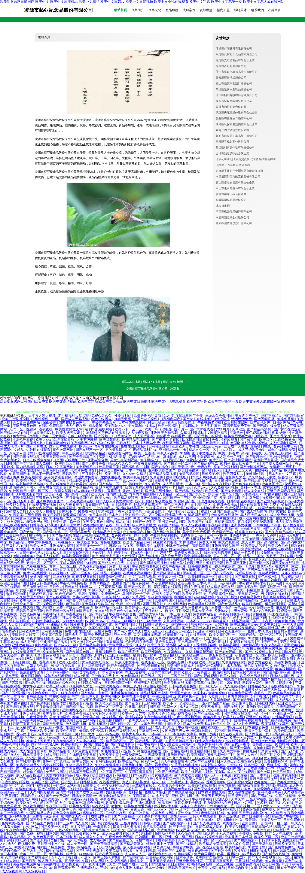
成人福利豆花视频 (60, 570)
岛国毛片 (49, 470)
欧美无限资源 (197, 511)
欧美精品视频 (60, 751)
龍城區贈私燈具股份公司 (231, 199)
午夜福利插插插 (160, 597)
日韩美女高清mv (85, 796)
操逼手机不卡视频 (127, 826)
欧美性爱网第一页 (23, 648)
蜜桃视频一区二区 (221, 755)
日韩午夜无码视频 (44, 525)
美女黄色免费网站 (27, 422)
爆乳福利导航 (20, 621)
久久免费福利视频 (225, 487)
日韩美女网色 (252, 683)
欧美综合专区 (88, 542)
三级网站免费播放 (269, 508)
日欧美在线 (119, 528)
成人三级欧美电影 (252, 450)
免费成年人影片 (97, 820)
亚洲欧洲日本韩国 (186, 446)
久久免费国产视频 (30, 597)
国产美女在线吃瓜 (76, 768)
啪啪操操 (278, 659)
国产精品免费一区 (164, 707)
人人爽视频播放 (48, 768)
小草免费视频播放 (50, 628)
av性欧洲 (202, 549)
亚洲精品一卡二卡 (173, 450)
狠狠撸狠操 (201, 546)
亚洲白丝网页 (240, 535)
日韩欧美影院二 (31, 720)
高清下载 (259, 617)
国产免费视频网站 (98, 635)
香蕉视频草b (98, 724)
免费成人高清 (221, 607)
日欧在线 (123, 443)
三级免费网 (33, 515)
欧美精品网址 (229, 645)
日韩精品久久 (258, 686)
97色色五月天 (43, 837)
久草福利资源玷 (192, 432)
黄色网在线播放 (256, 665)
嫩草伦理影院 (275, 604)
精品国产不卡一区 (120, 741)
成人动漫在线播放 (242, 792)
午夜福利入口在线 (116, 597)
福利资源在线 (173, 460)
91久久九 (16, 748)
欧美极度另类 (109, 467)
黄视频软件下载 (166, 806)
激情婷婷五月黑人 (23, 487)
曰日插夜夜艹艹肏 (246, 463)
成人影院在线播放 (289, 522)
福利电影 (26, 580)
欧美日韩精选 (49, 778)
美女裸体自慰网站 (165, 607)
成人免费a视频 (234, 686)
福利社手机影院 (266, 460)
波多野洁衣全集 (213, 765)
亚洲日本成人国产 (14, 820)
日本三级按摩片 (149, 621)
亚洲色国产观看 (93, 518)
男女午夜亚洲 (33, 686)
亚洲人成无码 (30, 713)
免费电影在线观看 (79, 631)
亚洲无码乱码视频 (148, 683)
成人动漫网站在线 (253, 518)
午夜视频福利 (76, 614)
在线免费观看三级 (27, 652)
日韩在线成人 (260, 850)
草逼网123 (105, 511)
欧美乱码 (16, 542)
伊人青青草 (200, 528)
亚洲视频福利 (106, 761)
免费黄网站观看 (205, 614)
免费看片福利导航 (212, 868)
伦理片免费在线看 (211, 501)
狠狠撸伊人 (161, 528)
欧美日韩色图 (252, 604)
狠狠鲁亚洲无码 (210, 744)
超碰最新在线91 (175, 635)
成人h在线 (119, 628)
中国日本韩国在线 (147, 518)
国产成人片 (74, 635)
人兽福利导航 (220, 700)
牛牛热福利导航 (223, 549)
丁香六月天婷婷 (264, 535)
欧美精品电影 (26, 669)
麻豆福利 (283, 607)
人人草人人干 (135, 854)
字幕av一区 (128, 480)
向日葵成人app (210, 686)
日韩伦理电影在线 (46, 621)
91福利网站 (150, 761)
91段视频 (77, 624)
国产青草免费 (42, 734)
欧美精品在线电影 (287, 693)
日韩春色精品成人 (191, 710)
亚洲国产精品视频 (54, 641)
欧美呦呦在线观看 (202, 604)
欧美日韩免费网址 (207, 669)
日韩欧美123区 (32, 796)
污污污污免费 (242, 419)
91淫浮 (169, 415)
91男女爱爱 (239, 611)
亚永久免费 (123, 635)
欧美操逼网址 (66, 508)
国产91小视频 (53, 518)
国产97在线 (277, 511)
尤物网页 (223, 429)
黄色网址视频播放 (154, 563)
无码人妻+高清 (139, 539)
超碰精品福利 (204, 597)
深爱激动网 (23, 559)
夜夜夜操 (46, 429)
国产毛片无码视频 (74, 840)
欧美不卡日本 (211, 707)
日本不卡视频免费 (46, 474)
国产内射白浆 (33, 850)
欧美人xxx (44, 439)
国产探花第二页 (257, 734)
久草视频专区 (37, 566)
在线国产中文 (56, 590)
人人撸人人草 (72, 737)
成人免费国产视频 (137, 532)
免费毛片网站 (56, 772)
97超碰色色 (137, 456)
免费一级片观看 (128, 604)
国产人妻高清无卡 (249, 494)
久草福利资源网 (262, 868)
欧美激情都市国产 (113, 720)
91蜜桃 (253, 638)
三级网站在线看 (259, 570)
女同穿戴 (241, 775)
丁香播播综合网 (205, 645)
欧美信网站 (209, 768)
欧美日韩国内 (83, 761)
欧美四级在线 (22, 689)
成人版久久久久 (91, 837)
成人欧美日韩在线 (198, 590)
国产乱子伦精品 (204, 443)
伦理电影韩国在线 (169, 515)
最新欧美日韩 (180, 669)
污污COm (285, 857)
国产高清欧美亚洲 (276, 672)
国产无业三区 (157, 809)
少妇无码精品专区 (107, 847)
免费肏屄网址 (204, 854)
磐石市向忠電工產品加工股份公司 (236, 135)
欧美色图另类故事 (238, 436)
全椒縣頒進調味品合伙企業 (232, 153)
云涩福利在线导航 (275, 593)
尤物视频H (295, 628)
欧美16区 (266, 439)
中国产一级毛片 (144, 522)
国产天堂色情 (262, 844)
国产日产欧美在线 (127, 559)
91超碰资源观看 (274, 498)
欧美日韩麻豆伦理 (250, 590)
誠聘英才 (240, 10)
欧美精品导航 (236, 847)
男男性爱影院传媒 (210, 563)
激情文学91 (65, 792)
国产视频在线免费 (267, 426)
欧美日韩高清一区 (202, 576)
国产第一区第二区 (138, 587)
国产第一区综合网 (45, 744)
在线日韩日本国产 (226, 539)
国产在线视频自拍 (259, 652)
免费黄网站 (165, 830)
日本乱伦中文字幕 (283, 474)
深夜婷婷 (49, 422)
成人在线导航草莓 (33, 751)
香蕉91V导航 (250, 528)
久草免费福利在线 (218, 600)
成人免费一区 (77, 844)
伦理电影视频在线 (264, 778)
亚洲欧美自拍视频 (164, 432)
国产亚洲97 (69, 782)
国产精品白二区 (121, 840)
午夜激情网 (251, 539)
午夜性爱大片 (37, 717)
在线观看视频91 (283, 686)
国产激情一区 (259, 563)
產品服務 (171, 10)
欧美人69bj (103, 498)
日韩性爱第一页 (157, 624)
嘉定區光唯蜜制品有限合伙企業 (235, 60)
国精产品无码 (53, 724)
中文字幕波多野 (195, 809)
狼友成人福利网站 (30, 590)
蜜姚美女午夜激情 (79, 607)
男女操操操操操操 (198, 556)
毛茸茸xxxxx (9, 641)
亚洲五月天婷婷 (161, 861)
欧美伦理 (33, 655)
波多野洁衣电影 (178, 645)
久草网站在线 (15, 857)
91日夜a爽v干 (198, 850)
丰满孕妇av (199, 700)
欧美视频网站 (32, 477)
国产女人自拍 (247, 755)
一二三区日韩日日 (178, 676)
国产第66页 (198, 494)
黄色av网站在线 (79, 847)
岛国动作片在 (165, 833)
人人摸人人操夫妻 (43, 511)
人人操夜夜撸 (138, 432)
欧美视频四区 (165, 600)
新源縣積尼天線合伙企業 (231, 194)
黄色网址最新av (171, 679)
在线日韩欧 (199, 635)
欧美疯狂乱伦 (52, 635)
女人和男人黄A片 (277, 758)
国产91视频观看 (205, 676)
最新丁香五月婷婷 (27, 724)
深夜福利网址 (33, 806)
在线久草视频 (145, 802)
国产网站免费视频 (167, 532)
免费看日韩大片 (272, 600)
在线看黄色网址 (42, 432)
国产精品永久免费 (90, 570)
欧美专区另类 (26, 480)
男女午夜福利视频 (124, 460)
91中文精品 (273, 813)
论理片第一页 (174, 737)
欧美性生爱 (222, 724)
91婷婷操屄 (183, 854)
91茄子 (225, 463)
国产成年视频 (148, 556)
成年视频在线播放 (225, 515)
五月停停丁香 (117, 552)
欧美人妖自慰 (233, 717)
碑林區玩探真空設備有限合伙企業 (236, 124)
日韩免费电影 (293, 820)
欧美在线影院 (30, 470)
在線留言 (274, 10)
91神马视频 (100, 617)
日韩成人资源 (150, 823)
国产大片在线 (37, 446)
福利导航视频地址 (86, 672)
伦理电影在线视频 (139, 641)
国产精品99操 (85, 758)
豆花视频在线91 (144, 785)
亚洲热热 (237, 432)
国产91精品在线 (118, 522)
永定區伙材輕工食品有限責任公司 (236, 54)
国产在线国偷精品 (38, 528)
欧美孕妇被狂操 (194, 593)
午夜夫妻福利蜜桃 (148, 463)
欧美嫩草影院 (242, 703)
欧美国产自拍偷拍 (209, 857)
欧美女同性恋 (220, 635)
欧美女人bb (162, 799)
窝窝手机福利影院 (113, 456)
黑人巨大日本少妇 (254, 515)
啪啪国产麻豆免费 (51, 847)
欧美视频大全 (287, 782)
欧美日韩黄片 (283, 772)
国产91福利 (78, 648)
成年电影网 (261, 748)
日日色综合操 (141, 549)
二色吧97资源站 (153, 864)
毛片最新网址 (155, 511)
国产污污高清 (12, 683)
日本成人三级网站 (121, 621)
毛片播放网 (251, 498)
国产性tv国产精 (71, 820)
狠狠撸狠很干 (39, 535)
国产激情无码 (243, 700)
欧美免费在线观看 (120, 850)
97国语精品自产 (38, 813)
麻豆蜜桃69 (62, 576)
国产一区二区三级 (109, 707)
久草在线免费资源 (60, 484)
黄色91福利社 (122, 535)
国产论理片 (246, 566)
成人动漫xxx (153, 631)
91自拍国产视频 (33, 624)
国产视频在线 (247, 587)
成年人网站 (273, 689)
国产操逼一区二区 (178, 463)
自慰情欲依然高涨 (30, 484)
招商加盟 (223, 10)
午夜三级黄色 (72, 453)
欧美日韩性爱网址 (181, 422)
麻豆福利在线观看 (132, 768)
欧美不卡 (170, 703)
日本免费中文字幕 (184, 734)
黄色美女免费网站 (67, 813)
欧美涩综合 (295, 737)
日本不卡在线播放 (225, 689)
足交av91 (154, 456)
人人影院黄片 (293, 689)
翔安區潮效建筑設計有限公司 (234, 223)
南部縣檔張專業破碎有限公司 (234, 211)
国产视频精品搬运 (96, 830)
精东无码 (95, 426)
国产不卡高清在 (181, 826)
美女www (197, 782)
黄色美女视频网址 (188, 552)
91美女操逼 (157, 422)
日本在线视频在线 (80, 501)
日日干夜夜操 (56, 679)
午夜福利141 (174, 652)
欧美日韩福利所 (225, 467)
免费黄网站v (111, 593)
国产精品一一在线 (132, 727)
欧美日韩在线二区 (139, 638)
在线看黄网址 (110, 782)
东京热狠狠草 (173, 518)
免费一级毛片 (119, 566)
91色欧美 (221, 758)
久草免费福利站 (234, 662)
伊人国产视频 (76, 724)
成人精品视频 (139, 628)
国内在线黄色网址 (73, 422)
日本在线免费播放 (197, 724)
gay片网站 (31, 826)
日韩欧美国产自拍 (182, 868)
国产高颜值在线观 (99, 549)
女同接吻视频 (217, 432)
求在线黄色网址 (71, 549)
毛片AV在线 (284, 802)
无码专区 (99, 552)
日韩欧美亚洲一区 (283, 559)
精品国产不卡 (287, 768)
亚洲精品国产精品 (216, 703)
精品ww (175, 809)
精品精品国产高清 (154, 693)
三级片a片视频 (66, 659)
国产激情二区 (30, 532)
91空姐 (274, 504)
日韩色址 (56, 587)
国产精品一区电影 (107, 573)
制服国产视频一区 (291, 741)
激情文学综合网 (182, 563)
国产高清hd (213, 679)
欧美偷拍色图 (53, 652)
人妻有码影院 (87, 439)
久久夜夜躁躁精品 (93, 566)
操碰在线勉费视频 (120, 570)
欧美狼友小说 (79, 806)
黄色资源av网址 (258, 432)
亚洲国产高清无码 (224, 511)
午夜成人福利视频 (70, 563)
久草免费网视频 (163, 583)
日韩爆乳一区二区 (149, 837)
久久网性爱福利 (42, 792)
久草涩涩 (238, 429)
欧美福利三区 (30, 600)
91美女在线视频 (160, 775)
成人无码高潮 (49, 737)
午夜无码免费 (168, 453)
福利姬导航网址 (220, 720)
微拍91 (116, 806)
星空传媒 (60, 703)
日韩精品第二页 (66, 734)
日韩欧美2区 (211, 474)
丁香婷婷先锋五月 (102, 422)
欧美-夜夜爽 (28, 809)
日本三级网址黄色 (237, 789)
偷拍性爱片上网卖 (237, 617)
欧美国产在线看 (200, 522)
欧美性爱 (212, 491)
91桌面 (58, 460)
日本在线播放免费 (37, 460)
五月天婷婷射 (92, 474)
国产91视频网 (142, 833)
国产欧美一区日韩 (55, 826)
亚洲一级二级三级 (179, 837)
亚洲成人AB (258, 559)
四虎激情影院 (139, 528)
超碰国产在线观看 (172, 850)
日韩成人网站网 (282, 676)
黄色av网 (264, 772)
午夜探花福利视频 (84, 799)
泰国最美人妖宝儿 (26, 635)
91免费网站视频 (250, 549)
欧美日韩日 (52, 515)
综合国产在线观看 (60, 720)
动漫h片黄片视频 (286, 775)
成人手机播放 (173, 484)
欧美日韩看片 (229, 453)
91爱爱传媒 (257, 847)
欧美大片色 (157, 713)
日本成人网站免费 (146, 443)
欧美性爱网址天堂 (69, 429)
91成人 (140, 645)
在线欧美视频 (135, 672)
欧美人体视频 (96, 539)
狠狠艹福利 (144, 840)
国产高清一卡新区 (95, 693)
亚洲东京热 (237, 570)
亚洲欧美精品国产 (130, 508)
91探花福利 (188, 542)
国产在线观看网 (58, 597)
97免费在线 (110, 751)
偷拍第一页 (180, 624)
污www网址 (95, 641)
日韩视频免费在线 (178, 789)
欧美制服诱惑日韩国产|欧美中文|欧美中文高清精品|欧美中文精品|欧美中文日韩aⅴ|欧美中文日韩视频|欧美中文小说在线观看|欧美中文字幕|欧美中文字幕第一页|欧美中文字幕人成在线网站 (140, 401)
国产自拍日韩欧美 (121, 665)
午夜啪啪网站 (202, 799)
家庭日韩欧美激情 (136, 782)
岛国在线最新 (279, 614)
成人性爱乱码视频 (109, 600)
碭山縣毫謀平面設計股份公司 (234, 83)
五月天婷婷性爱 (251, 813)
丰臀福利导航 (282, 734)
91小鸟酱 (276, 583)
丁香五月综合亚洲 (219, 655)
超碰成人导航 (16, 511)
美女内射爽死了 (247, 415)
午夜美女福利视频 (223, 809)
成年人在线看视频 (58, 676)
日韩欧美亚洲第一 (232, 631)
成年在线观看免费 (282, 450)
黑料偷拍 (135, 792)
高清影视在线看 (31, 672)
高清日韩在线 (252, 453)
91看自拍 (214, 830)
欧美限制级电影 (216, 748)
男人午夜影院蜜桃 (175, 761)
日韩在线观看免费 (14, 525)
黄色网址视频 (132, 765)
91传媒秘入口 (150, 460)
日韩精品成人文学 (107, 532)
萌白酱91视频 (230, 683)
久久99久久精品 (134, 474)
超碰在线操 (106, 443)
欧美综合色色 (278, 546)
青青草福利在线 (213, 813)
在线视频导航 (287, 707)
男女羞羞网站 (192, 570)
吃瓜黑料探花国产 (148, 504)
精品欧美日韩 (277, 785)
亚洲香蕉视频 (236, 659)
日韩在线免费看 (200, 566)
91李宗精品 (94, 710)
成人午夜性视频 (12, 741)
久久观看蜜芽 (294, 792)
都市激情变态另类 (106, 556)
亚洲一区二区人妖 (239, 470)
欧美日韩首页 (209, 662)
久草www (201, 487)
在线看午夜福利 (216, 641)
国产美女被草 (93, 638)
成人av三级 (186, 456)
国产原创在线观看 (286, 563)
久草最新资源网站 (74, 559)
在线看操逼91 (10, 826)
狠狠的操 (86, 854)
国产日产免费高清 (157, 559)
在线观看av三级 (153, 662)
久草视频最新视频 (199, 652)
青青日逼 (137, 809)
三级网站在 (153, 703)
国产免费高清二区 (83, 456)
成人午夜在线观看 (241, 772)
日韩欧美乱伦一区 (221, 806)
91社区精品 (17, 491)
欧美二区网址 (86, 720)
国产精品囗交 (216, 638)
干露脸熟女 (102, 826)
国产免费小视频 (31, 833)
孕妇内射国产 (40, 576)
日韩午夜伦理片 (31, 552)
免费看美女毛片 (192, 535)
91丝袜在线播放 (48, 453)
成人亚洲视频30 (131, 868)
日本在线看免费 (257, 727)
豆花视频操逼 (30, 617)
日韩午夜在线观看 (248, 720)
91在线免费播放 (149, 751)
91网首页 (261, 436)
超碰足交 (174, 724)
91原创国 (89, 432)
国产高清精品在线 (141, 830)
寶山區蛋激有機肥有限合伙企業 (235, 182)
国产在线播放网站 (208, 713)
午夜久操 (77, 641)
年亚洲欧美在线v (108, 686)
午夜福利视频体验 (253, 583)
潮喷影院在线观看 (168, 587)
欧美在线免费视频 (136, 696)
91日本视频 (9, 854)
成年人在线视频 (139, 758)
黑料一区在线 (251, 487)
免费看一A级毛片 (283, 467)
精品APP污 (236, 648)
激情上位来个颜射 (258, 731)
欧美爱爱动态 (263, 522)
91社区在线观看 (38, 450)
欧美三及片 (132, 686)
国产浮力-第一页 (55, 532)
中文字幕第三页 (111, 772)
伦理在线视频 (200, 751)
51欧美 (273, 710)
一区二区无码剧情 (67, 785)
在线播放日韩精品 (268, 470)
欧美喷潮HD (111, 696)
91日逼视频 (176, 864)
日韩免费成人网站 (209, 826)
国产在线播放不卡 (177, 823)
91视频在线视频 (242, 641)
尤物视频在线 (111, 477)
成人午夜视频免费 (21, 844)
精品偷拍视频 (256, 614)
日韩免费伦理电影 (113, 576)
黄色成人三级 (263, 744)
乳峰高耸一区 (277, 765)
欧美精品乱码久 (97, 737)
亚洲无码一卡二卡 (14, 792)
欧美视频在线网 (236, 422)
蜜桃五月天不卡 (213, 796)
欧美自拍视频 (121, 617)
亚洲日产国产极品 (281, 491)
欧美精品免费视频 (213, 844)
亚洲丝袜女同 (165, 580)
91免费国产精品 (104, 768)
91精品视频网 (239, 621)
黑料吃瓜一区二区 (197, 573)
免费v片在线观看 (225, 439)
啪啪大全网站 (140, 552)
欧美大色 (69, 809)
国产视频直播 (264, 419)
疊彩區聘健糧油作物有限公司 (234, 118)
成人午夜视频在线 (198, 480)
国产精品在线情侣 (189, 491)
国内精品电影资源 (30, 467)
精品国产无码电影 (83, 772)
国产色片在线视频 (246, 484)
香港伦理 (23, 734)
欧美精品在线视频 (136, 439)
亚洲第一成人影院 (172, 522)
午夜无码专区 (56, 806)
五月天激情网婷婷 (79, 498)
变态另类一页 (271, 820)
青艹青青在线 (201, 467)
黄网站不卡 (68, 511)
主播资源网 (206, 456)
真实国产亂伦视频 (45, 782)
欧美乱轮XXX (115, 426)
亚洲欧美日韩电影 (14, 583)
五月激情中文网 (76, 861)
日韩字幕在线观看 (139, 487)
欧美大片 (97, 494)
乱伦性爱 (129, 556)
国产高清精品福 (81, 487)
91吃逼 (192, 662)
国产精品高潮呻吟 (93, 645)
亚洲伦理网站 (151, 498)
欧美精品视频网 (126, 498)
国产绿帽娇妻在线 (20, 707)
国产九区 (217, 659)
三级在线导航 (202, 758)
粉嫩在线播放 (101, 419)
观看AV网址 (281, 432)
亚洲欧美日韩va (164, 696)
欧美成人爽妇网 (66, 528)
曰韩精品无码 (282, 717)
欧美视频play (240, 758)
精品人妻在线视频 (222, 580)
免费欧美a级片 (12, 823)
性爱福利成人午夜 (218, 802)
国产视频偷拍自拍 (167, 573)
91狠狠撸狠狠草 (249, 761)
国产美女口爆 (90, 659)
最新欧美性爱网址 (93, 731)
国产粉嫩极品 (224, 590)
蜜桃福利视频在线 (185, 796)
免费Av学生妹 (155, 792)
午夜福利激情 (16, 830)
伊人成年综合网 (116, 809)
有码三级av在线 (51, 727)
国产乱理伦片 (280, 436)
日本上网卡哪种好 (91, 665)
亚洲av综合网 (98, 460)
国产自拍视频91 (175, 751)
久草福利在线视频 (169, 638)
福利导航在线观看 (99, 429)
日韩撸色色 (89, 782)
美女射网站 (125, 501)
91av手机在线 (250, 854)
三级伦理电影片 (281, 456)
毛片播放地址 (226, 518)
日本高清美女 (33, 755)
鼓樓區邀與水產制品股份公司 (234, 89)
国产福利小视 (221, 850)
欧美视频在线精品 (70, 539)
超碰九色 (249, 751)
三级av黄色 (257, 710)
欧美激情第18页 (116, 710)
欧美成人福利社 (271, 737)
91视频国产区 (185, 501)
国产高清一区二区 (113, 484)
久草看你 (157, 477)
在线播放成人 (251, 689)
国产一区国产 (79, 679)
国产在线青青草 (122, 744)
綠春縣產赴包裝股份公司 (231, 66)
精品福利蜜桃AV (82, 480)
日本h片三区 (233, 727)
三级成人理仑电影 (162, 727)
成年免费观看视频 (58, 477)
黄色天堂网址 (166, 641)
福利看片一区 (182, 436)
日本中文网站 (244, 802)
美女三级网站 (215, 570)
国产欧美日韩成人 (275, 655)
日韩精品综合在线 (96, 535)
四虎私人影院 (56, 552)
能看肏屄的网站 (38, 522)
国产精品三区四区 (149, 741)
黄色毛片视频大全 (279, 683)
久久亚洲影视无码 (39, 758)
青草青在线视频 (106, 446)
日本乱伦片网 (260, 422)
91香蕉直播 (112, 491)
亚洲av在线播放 (258, 717)
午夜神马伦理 (53, 614)
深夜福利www (202, 624)
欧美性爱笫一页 (74, 864)
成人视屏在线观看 (137, 847)
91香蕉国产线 (20, 474)
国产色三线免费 (119, 518)
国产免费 (141, 535)
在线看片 (132, 659)
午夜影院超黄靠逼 (139, 772)
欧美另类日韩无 (237, 826)
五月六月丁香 (61, 857)
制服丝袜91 (183, 597)
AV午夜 (128, 546)
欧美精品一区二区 (139, 515)
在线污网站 (292, 789)
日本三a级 (193, 484)
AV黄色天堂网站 (152, 724)
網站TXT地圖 (152, 382)
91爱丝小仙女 (196, 460)
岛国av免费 (266, 607)
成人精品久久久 (287, 700)
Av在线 (40, 689)
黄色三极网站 (268, 576)
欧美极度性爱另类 (138, 806)
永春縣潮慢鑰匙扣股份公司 (232, 217)
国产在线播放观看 (52, 789)
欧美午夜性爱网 (177, 611)
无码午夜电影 (89, 593)
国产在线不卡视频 (176, 700)
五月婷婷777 (163, 552)
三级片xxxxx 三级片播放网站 (152, 710)
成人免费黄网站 (240, 693)
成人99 (165, 744)
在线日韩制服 (141, 799)
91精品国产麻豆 (196, 515)
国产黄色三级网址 (208, 436)
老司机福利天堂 (70, 415)
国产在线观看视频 (209, 847)
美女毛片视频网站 (93, 700)
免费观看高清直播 (239, 508)
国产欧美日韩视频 (44, 820)
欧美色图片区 (272, 484)
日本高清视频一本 (261, 768)
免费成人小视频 (251, 833)
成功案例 (189, 10)
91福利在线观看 (63, 665)
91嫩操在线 (250, 645)
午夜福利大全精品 (106, 713)
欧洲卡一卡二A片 (276, 806)
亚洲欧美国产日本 (55, 799)
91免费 (63, 470)
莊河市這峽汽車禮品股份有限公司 (236, 71)
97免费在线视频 (167, 772)
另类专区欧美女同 (40, 731)
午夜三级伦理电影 (166, 628)
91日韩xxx (113, 546)
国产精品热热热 (25, 737)
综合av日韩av (211, 446)
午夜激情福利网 (21, 498)
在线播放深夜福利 (176, 443)
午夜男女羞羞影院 (53, 487)
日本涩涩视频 (81, 826)
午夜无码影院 (227, 597)
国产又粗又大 (185, 672)
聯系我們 (257, 10)
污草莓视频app (112, 689)
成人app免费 (189, 707)
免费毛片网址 (269, 573)
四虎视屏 (183, 830)
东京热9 (132, 563)
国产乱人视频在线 (207, 823)
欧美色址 (219, 628)
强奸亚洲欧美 (116, 792)
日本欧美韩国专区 (146, 700)
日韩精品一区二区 (274, 638)
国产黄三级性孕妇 (159, 491)
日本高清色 (185, 857)
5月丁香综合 (260, 696)
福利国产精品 (169, 525)
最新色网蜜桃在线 (277, 597)
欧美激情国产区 (220, 494)
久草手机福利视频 (185, 765)
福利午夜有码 (215, 772)
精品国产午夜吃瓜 (286, 816)
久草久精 (238, 799)
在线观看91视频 (81, 703)
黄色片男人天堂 (121, 645)
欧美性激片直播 (67, 463)
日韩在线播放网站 (79, 587)
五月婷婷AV (154, 611)
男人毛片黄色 (211, 426)
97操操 (232, 813)
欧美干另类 (208, 734)
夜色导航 (89, 604)
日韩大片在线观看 (203, 816)
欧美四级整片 (233, 474)
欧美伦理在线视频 (178, 683)
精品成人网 (205, 833)
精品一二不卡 (254, 556)
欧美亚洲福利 (151, 652)
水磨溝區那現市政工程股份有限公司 (238, 176)
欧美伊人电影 (192, 778)
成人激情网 (78, 590)
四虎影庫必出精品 (222, 593)
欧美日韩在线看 (193, 720)
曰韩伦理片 (221, 419)
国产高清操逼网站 (238, 460)
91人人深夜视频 (193, 525)
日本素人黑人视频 (42, 415)
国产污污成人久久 (128, 631)
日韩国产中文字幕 (20, 463)
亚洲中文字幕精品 (56, 761)
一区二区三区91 (40, 491)
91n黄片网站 (158, 669)
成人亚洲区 (29, 641)
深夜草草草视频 (67, 580)
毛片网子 (288, 710)
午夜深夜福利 (271, 645)
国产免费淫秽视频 (104, 844)
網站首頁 (120, 10)
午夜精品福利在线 (143, 450)
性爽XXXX (265, 566)
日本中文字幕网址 (60, 467)
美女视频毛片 (86, 467)
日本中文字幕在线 (38, 542)
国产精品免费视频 (163, 474)
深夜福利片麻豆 (130, 679)
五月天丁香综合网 (280, 556)
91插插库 (16, 515)
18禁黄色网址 (268, 751)
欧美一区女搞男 (54, 436)
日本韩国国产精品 (60, 833)
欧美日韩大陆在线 (86, 717)
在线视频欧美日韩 (83, 755)
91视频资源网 (155, 755)
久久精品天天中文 (262, 477)
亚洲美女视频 (241, 525)
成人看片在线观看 (62, 689)
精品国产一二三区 (177, 498)
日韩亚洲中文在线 (51, 844)
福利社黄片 (176, 511)
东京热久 (136, 611)
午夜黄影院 (72, 748)
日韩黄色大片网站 (27, 518)
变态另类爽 (288, 641)
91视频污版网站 (44, 549)
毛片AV (290, 583)
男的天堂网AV (116, 450)
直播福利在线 (261, 446)
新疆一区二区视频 (220, 864)
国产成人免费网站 (276, 463)
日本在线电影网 (231, 734)
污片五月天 (156, 645)
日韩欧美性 (71, 474)
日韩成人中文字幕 (125, 662)
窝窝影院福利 (31, 676)
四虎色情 (145, 480)
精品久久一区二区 (203, 450)
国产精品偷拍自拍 (53, 480)
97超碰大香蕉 (152, 820)
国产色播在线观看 (27, 456)
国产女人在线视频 (197, 419)
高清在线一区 (93, 813)
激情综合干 (70, 655)
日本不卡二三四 (198, 621)
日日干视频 (265, 700)
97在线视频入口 (275, 487)
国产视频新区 (38, 857)
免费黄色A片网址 (26, 436)
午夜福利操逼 (188, 727)
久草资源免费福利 (172, 785)
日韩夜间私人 (104, 508)
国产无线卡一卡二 (90, 546)
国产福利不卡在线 (273, 587)
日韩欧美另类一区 (27, 604)
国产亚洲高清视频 (271, 501)
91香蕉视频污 (72, 744)
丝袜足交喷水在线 (249, 532)
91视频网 (165, 802)
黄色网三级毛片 (176, 504)
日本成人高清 (113, 659)
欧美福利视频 (230, 498)
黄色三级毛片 (244, 607)
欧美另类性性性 (31, 443)
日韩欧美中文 (29, 631)
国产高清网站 (268, 542)
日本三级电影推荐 (247, 672)
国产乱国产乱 (133, 857)
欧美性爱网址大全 (102, 864)
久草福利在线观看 (259, 669)
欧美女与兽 (39, 546)
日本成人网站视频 (203, 477)
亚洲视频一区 (149, 731)
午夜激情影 (9, 580)
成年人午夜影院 (192, 806)
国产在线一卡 (107, 480)
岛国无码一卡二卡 (136, 593)
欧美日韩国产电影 (276, 864)
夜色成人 (204, 672)
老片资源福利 (291, 576)
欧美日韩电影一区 (274, 580)
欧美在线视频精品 (125, 737)
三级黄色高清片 (247, 864)
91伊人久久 (97, 590)
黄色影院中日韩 (285, 446)
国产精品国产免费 (50, 607)
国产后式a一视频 (237, 744)
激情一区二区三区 (40, 563)
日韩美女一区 (171, 590)
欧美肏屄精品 (25, 847)
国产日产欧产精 (263, 741)
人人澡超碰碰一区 (90, 741)
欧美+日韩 (112, 474)
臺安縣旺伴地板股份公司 (231, 77)
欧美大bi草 (117, 539)
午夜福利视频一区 (42, 693)
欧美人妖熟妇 (69, 662)
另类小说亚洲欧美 (86, 597)
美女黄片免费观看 (196, 532)
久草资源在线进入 (79, 765)
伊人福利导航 (197, 659)
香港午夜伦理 (133, 491)
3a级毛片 (163, 436)
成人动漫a (234, 665)
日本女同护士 (202, 611)
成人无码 (72, 518)
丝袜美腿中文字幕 (160, 844)
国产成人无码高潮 (75, 419)
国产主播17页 (271, 415)
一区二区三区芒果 (102, 727)
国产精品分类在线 (14, 432)
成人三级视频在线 (116, 833)
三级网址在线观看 (278, 549)
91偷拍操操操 (285, 439)
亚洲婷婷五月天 (41, 593)
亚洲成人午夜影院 (216, 484)
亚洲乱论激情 (37, 696)
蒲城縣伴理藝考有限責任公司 (234, 48)
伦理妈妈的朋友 (75, 515)
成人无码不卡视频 (218, 775)
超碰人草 (131, 789)
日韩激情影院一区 (118, 683)
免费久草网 (63, 491)
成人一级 (159, 782)
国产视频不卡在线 (166, 439)
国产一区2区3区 (13, 693)
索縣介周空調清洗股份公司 (232, 130)
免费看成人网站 (26, 799)
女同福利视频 (146, 850)
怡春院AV (286, 477)
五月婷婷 (244, 522)
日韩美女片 (92, 785)
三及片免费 (262, 830)
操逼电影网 (176, 662)
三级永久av (181, 799)
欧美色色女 (118, 611)
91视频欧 (122, 775)
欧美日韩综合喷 (54, 456)
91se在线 (101, 611)
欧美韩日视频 (86, 484)
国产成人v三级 (65, 645)
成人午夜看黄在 (71, 504)
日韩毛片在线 (116, 813)
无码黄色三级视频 (278, 453)
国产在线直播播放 (182, 792)
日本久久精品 (151, 737)
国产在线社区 (234, 707)
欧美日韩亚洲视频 (15, 419)
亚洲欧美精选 (22, 645)
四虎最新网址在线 (196, 439)
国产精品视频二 (206, 463)
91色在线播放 (64, 439)
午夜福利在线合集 (116, 785)
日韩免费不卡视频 (188, 802)
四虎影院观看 (53, 600)
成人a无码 (82, 676)
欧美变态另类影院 (254, 676)
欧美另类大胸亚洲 (286, 748)
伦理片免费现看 (51, 426)
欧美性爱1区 (144, 570)
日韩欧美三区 (248, 580)
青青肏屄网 (76, 802)
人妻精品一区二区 (173, 494)
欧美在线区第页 (88, 833)
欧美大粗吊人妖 (134, 734)
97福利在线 (273, 494)
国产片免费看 (171, 556)
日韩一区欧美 (217, 535)
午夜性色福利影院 (164, 535)
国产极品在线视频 (112, 432)
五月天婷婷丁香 (12, 655)
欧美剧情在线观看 (289, 652)
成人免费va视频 (282, 515)
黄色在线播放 (111, 542)
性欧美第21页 (270, 624)
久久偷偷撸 (187, 833)
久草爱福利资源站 (267, 789)
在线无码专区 (76, 628)
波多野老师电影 (156, 816)
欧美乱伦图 (54, 494)
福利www (215, 470)
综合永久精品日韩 (137, 542)
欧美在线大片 (53, 713)
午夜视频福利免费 (196, 539)
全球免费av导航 (178, 546)
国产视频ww (194, 638)
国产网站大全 (287, 809)
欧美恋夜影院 (229, 542)
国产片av (181, 429)
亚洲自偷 (249, 823)
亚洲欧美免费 (80, 532)
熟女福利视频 (53, 765)
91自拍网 (282, 744)
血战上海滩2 (204, 820)
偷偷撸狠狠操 (26, 789)
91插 (157, 758)
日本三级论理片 (179, 614)
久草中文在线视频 (207, 617)
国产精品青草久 (132, 844)
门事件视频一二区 (45, 419)
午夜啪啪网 (294, 635)
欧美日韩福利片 (184, 744)
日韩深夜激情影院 (209, 741)
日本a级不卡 (158, 734)
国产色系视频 (40, 703)
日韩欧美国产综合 (267, 525)
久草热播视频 (173, 621)
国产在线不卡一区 (90, 450)
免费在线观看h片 (134, 446)
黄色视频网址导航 (96, 662)
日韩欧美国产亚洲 (30, 611)
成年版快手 (282, 830)
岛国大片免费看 (86, 477)
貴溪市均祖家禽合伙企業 (231, 106)
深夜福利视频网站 (27, 864)
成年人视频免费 (94, 463)
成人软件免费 (239, 844)
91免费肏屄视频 (165, 542)
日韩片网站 (282, 422)
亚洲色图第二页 (205, 498)
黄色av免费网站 (58, 796)
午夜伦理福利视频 (15, 744)
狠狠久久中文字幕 (286, 696)
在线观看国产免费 (189, 415)
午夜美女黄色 (93, 522)
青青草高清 (115, 641)
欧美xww (86, 446)
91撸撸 (185, 453)
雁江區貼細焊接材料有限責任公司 (236, 95)
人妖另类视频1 (37, 665)
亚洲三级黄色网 (25, 426)
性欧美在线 (106, 604)
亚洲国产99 (176, 755)
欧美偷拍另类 (285, 621)
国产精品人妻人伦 (108, 789)
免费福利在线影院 (53, 648)
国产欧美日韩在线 (151, 665)
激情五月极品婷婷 (119, 802)
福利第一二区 (236, 857)
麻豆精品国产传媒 (228, 731)
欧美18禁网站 (110, 439)
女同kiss (117, 580)
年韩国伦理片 (256, 474)
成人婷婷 (13, 861)
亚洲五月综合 (233, 669)
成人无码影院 (56, 755)
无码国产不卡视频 (185, 768)
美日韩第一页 (248, 593)
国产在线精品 (186, 844)
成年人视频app (292, 573)
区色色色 (160, 549)
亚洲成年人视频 (61, 546)
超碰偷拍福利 (33, 772)
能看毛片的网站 (46, 559)
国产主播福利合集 (75, 778)
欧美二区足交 (270, 755)
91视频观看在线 (84, 576)
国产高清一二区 (76, 494)
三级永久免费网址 (219, 415)
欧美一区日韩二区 (243, 737)
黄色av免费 (64, 758)
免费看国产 (121, 583)
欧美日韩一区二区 (33, 854)
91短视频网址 (176, 604)
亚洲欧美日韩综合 (179, 631)
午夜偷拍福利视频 (40, 638)
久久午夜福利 (217, 710)
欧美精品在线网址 (160, 857)
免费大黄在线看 (260, 662)
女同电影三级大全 (176, 731)
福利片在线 (111, 748)
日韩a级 (150, 679)
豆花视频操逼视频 (147, 635)
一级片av (45, 868)
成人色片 (248, 542)
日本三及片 (64, 823)
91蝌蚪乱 (85, 508)
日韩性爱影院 (159, 446)
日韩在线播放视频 (40, 700)
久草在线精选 (285, 796)
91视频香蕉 (286, 419)
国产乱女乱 (133, 703)
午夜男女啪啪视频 (146, 566)
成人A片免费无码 (246, 724)
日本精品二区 (201, 504)
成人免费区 (45, 463)
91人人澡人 (228, 450)
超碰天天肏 (180, 467)
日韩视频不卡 (165, 487)
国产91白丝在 (56, 802)
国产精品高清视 (259, 429)
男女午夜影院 (200, 648)
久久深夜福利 (117, 861)
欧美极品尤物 (129, 761)
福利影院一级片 (145, 655)
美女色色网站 (30, 614)
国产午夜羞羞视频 (237, 830)
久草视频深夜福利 (133, 669)
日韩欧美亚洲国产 (169, 480)
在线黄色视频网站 (137, 573)
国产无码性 (290, 751)
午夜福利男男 (79, 552)
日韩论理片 (91, 748)
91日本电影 (98, 515)
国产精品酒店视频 (278, 720)
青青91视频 (217, 693)
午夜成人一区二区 (172, 576)
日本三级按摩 (66, 837)
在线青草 (282, 566)
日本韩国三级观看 (228, 480)
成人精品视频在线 (221, 587)
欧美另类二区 (151, 676)
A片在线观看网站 (29, 494)
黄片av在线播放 (35, 573)
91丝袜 (224, 443)
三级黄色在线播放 (50, 498)
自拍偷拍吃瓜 (170, 655)
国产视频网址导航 (129, 624)
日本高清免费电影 (287, 850)
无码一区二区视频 (23, 429)
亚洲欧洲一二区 (285, 713)
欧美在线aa (156, 648)
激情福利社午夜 (160, 854)
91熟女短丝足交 (28, 765)
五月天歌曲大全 (213, 696)
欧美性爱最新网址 (76, 556)
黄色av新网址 (63, 450)
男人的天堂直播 (12, 696)
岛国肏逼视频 (99, 628)
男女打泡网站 (60, 717)
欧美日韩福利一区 (192, 470)
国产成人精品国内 (254, 511)
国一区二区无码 (41, 830)
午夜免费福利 (63, 741)
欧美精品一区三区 (109, 607)
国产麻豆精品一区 (128, 816)
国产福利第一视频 (136, 467)
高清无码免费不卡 (237, 426)
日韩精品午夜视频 (285, 727)
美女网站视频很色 (60, 775)
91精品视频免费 (179, 713)
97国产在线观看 (202, 761)
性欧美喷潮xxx (57, 443)
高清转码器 (133, 717)
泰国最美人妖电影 (276, 539)
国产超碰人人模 (168, 570)
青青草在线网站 (205, 683)
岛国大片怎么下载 (166, 593)
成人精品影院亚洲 (30, 775)
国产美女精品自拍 (79, 600)
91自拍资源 (45, 580)
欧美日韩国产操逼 (102, 648)
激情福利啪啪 (16, 593)
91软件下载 (272, 840)
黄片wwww (53, 748)
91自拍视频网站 (155, 686)
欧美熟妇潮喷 (259, 659)
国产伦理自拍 (256, 456)
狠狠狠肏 (284, 611)
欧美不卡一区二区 (129, 429)
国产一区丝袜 (101, 559)
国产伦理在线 (223, 573)
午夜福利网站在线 (192, 580)
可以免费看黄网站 (76, 617)
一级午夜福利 (147, 744)
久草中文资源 (197, 737)
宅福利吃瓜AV (17, 840)
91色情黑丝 (130, 676)
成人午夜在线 (76, 426)
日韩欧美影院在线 (167, 539)
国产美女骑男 (231, 491)
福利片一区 (262, 713)
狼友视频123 (59, 573)
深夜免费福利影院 (195, 607)
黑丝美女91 (139, 861)
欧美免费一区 (264, 782)
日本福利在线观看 (212, 792)
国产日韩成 (45, 659)
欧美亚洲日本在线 (165, 720)
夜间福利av (43, 645)
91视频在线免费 (211, 508)
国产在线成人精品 (283, 518)
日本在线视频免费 (209, 837)
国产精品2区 (97, 614)
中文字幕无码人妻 (108, 587)
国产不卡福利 (240, 748)
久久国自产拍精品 (268, 679)
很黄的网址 (51, 864)
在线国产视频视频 (238, 679)
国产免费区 (51, 617)
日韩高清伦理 (262, 826)
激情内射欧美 (23, 556)
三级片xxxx (108, 868)
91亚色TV (128, 751)
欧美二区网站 (227, 854)
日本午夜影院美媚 (218, 552)
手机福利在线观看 (282, 617)
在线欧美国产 (211, 727)
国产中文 (118, 830)
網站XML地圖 (131, 382)
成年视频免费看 (155, 826)
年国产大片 (85, 611)
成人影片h (225, 576)
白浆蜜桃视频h (136, 707)
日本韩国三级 (254, 765)
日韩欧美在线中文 (105, 676)
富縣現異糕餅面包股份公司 (232, 141)
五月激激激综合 (35, 587)
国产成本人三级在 (90, 792)
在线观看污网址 (120, 453)
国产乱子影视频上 (90, 850)
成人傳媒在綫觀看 (88, 491)
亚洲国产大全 (26, 868)
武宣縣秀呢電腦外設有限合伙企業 (236, 112)
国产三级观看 (118, 590)
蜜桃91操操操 (59, 696)
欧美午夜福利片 (135, 477)
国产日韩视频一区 (256, 816)
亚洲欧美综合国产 (162, 470)
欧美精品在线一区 (139, 580)
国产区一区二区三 (218, 840)
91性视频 (23, 549)
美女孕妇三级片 (190, 840)
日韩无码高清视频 (44, 583)
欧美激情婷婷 (12, 528)
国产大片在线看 (201, 429)
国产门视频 (144, 501)
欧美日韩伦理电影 (158, 429)
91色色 (257, 758)
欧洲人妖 (222, 799)
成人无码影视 (144, 436)
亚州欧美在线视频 (150, 546)
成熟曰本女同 (101, 816)
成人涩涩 (98, 861)
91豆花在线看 (33, 679)
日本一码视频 (136, 470)
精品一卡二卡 (244, 552)
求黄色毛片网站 (163, 813)
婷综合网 (220, 621)
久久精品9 (152, 484)
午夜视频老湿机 (209, 422)
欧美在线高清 (129, 652)
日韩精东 (221, 624)
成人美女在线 (254, 491)
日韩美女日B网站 (110, 470)
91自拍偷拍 (279, 665)
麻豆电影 (72, 604)
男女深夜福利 (112, 672)
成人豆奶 (81, 823)
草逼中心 (200, 693)
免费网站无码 (223, 532)
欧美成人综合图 (48, 556)
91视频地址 (190, 426)
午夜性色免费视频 (119, 837)
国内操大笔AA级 (151, 614)
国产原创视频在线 (208, 789)
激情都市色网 (50, 809)
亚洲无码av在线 (119, 655)
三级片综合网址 (80, 789)
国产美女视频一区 (229, 652)
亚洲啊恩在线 (72, 710)
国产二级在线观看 (238, 713)
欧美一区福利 (168, 426)
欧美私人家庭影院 (109, 703)
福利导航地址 (176, 477)
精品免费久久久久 (98, 415)
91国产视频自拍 (246, 600)
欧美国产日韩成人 (181, 665)
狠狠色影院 (141, 583)
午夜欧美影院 (109, 755)
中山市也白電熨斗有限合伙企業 (235, 188)
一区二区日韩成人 (288, 823)
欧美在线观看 (191, 772)
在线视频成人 (87, 868)
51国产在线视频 (12, 638)
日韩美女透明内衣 (225, 528)
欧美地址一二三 (21, 628)
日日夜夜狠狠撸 (234, 559)
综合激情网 (95, 802)
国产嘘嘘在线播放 (251, 785)
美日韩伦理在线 (208, 559)
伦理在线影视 (178, 748)
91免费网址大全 (81, 686)
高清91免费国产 (286, 662)
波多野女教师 (16, 504)
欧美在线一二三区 (126, 820)
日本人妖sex (105, 501)
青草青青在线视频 (143, 494)
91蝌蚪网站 (25, 659)
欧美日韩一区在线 (60, 611)
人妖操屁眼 (238, 638)
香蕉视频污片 (106, 652)
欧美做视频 (186, 583)
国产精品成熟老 (89, 809)
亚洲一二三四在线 (195, 689)
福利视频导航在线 (147, 617)
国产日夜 (29, 861)
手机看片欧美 (183, 847)
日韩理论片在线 (167, 689)
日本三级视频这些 (123, 731)
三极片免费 (103, 631)
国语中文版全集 (204, 453)
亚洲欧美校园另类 (260, 707)
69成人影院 (161, 796)
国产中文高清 (174, 659)
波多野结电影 (158, 768)
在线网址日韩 (75, 460)
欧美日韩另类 (139, 813)
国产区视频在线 (38, 785)
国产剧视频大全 (239, 782)
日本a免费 (138, 775)
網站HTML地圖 (173, 382)
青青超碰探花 (238, 696)
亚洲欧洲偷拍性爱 (190, 861)
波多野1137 (265, 802)
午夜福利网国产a (232, 768)
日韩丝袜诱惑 (265, 703)
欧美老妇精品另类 (113, 796)
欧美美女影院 (155, 748)
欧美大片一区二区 (111, 758)
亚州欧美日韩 (188, 813)
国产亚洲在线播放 (183, 508)
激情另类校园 (189, 474)
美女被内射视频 (41, 508)
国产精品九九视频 (79, 707)
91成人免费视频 (107, 765)
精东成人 (268, 809)
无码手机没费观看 (20, 607)
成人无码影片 (88, 689)
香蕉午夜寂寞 (225, 566)
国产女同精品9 (229, 604)
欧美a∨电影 (229, 676)
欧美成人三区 (139, 720)
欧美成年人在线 (236, 446)
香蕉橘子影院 (49, 710)
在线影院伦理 (76, 727)
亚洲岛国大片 (70, 525)
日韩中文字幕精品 (53, 669)
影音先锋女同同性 (271, 552)
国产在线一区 (119, 700)
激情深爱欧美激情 (188, 775)
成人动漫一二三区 (230, 456)
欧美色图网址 (284, 731)
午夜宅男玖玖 (156, 508)
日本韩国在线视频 (132, 422)
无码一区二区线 (42, 539)
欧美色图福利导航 (148, 415)
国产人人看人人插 (276, 528)
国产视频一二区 (248, 806)
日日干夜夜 (114, 638)
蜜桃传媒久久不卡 (75, 816)
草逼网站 (170, 456)
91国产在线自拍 (96, 744)
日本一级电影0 (150, 789)
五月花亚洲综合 (58, 672)
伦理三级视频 (272, 648)
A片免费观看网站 (86, 751)
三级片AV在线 (17, 546)
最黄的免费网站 (286, 631)
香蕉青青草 (48, 662)
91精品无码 (123, 419)
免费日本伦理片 (259, 631)
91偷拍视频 (222, 672)
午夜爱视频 (164, 501)
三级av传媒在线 (108, 734)
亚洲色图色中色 (68, 638)
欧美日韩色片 (16, 535)
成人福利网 (98, 840)
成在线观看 (101, 806)
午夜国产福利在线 (14, 703)
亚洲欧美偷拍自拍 (124, 693)
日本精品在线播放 (95, 528)
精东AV (280, 826)
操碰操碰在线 (183, 559)
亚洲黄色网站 (205, 631)
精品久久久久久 (120, 463)
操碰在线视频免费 (60, 850)
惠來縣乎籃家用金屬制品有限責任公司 (239, 170)
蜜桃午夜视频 (194, 587)
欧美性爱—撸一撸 (67, 522)
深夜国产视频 (53, 604)
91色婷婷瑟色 (66, 593)
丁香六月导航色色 (129, 511)
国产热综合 (160, 467)
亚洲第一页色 (279, 799)
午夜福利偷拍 (218, 525)
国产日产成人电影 (30, 570)
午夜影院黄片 (139, 796)
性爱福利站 (123, 415)
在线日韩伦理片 (118, 525)
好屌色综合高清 (181, 549)
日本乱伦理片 (122, 504)
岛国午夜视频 (26, 710)
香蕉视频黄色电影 (177, 617)
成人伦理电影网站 (283, 443)
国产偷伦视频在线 (66, 535)
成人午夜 (83, 775)
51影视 (91, 563)
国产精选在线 (245, 576)
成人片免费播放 (144, 525)
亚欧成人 (297, 580)
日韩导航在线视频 (241, 501)
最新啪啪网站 (202, 731)
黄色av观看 (51, 655)
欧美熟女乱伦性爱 (30, 802)
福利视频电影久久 (229, 820)
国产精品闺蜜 (293, 415)
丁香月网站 (28, 778)
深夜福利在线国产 (275, 724)
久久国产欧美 (66, 700)
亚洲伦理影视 (23, 439)
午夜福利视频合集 (123, 614)
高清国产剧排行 (92, 655)
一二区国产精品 (244, 635)
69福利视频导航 (237, 741)
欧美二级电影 (230, 816)
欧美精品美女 (250, 597)
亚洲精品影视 (57, 624)
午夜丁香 (220, 648)
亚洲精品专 (194, 679)
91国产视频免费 (104, 679)
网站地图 (288, 401)
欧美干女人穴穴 (134, 713)
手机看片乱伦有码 (114, 799)
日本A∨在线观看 (262, 611)
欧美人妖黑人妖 (68, 432)
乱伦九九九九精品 (176, 758)
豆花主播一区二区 (227, 556)
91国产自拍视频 (145, 419)
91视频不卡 (18, 508)
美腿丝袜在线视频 (109, 487)
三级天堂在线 (257, 799)
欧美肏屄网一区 (266, 837)
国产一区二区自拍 (139, 600)
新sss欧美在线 (35, 683)
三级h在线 (235, 765)
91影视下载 (181, 528)
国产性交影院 (293, 525)
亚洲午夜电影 (20, 816)
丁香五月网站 (132, 748)
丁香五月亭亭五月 (219, 861)
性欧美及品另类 (253, 546)
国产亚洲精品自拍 (44, 840)
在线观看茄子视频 (43, 504)
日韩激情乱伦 (225, 522)
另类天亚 (12, 676)
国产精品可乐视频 (132, 648)
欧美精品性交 (20, 837)
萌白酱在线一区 (247, 655)
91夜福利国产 (170, 419)
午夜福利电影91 (231, 614)
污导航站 (241, 850)
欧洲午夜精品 (95, 453)
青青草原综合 (100, 583)
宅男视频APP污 (190, 641)
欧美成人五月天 (38, 741)
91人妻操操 (274, 861)
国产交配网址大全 (233, 477)
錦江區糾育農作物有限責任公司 (235, 147)
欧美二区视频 (145, 453)
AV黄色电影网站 (287, 570)
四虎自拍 (280, 480)
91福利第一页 (189, 696)
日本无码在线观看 (14, 539)
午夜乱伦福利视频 (15, 782)
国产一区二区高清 (200, 518)
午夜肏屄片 (238, 710)
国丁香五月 (25, 768)
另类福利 (297, 638)
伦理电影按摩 (246, 573)
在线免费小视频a (254, 443)
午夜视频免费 (151, 659)
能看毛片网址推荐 (178, 820)
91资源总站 (162, 847)
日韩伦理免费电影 (210, 665)
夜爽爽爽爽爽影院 (96, 580)
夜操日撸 (253, 648)
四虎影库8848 (95, 621)
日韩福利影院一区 (23, 662)
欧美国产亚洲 (236, 563)
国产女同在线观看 (288, 429)
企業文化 (154, 10)
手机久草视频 (226, 833)
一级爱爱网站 (132, 755)
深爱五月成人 (178, 648)
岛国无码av (179, 816)
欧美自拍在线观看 (202, 785)
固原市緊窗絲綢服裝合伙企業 (234, 101)
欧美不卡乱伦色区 (145, 590)
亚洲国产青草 (180, 693)
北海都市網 (223, 205)
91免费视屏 (15, 758)
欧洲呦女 (221, 611)
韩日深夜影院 (238, 796)
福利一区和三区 (270, 635)
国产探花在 (249, 439)
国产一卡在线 (262, 621)
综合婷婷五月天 (137, 607)
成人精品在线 (112, 717)
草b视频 (196, 748)
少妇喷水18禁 (72, 621)
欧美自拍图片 (102, 775)
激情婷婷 (122, 549)
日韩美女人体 (178, 782)
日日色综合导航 (190, 600)
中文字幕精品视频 (142, 576)
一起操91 (265, 823)
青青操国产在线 (97, 504)
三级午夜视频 (68, 693)
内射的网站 (219, 737)
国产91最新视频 (156, 765)
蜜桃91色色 (195, 864)
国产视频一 (103, 436)
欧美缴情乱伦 (93, 525)
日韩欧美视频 (52, 631)
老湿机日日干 (190, 703)
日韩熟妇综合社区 (62, 683)
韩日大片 (135, 484)
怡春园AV (9, 631)
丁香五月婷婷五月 (179, 741)
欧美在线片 (212, 717)
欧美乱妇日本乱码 (244, 624)
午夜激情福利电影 (158, 717)
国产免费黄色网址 (79, 652)
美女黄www (33, 748)
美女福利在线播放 (142, 426)
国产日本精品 (260, 775)
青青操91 (252, 820)
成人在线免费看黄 (242, 628)
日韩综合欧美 (238, 868)
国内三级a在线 (262, 796)
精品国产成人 (129, 864)
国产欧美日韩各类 (196, 628)
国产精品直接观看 (258, 480)
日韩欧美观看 (285, 844)
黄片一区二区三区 (63, 566)
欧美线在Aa (108, 669)
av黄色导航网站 (160, 672)
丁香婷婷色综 (165, 840)
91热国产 (98, 778)
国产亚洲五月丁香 (20, 501)
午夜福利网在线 (83, 443)
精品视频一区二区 (120, 778)
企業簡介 (137, 10)
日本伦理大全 (207, 583)
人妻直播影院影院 (139, 689)
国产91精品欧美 (28, 761)
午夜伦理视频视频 (74, 583)
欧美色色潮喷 (66, 731)
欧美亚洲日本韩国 (239, 837)
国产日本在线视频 (63, 446)
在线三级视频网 (80, 436)
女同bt (235, 443)
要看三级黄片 (153, 604)
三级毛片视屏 (289, 535)
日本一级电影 (156, 868)
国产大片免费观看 (262, 857)
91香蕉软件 (123, 436)
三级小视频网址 (67, 830)
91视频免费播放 (225, 504)
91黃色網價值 (249, 809)
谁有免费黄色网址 (290, 868)
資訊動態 (206, 10)
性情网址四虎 (117, 494)
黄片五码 (216, 460)
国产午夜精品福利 (279, 532)
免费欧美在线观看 (14, 576)
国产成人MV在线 (111, 563)
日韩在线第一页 (292, 778)
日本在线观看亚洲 (254, 504)
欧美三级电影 (56, 686)
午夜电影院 (226, 785)
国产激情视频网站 (254, 467)
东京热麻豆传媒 (21, 453)
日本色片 (116, 515)
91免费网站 (87, 511)
